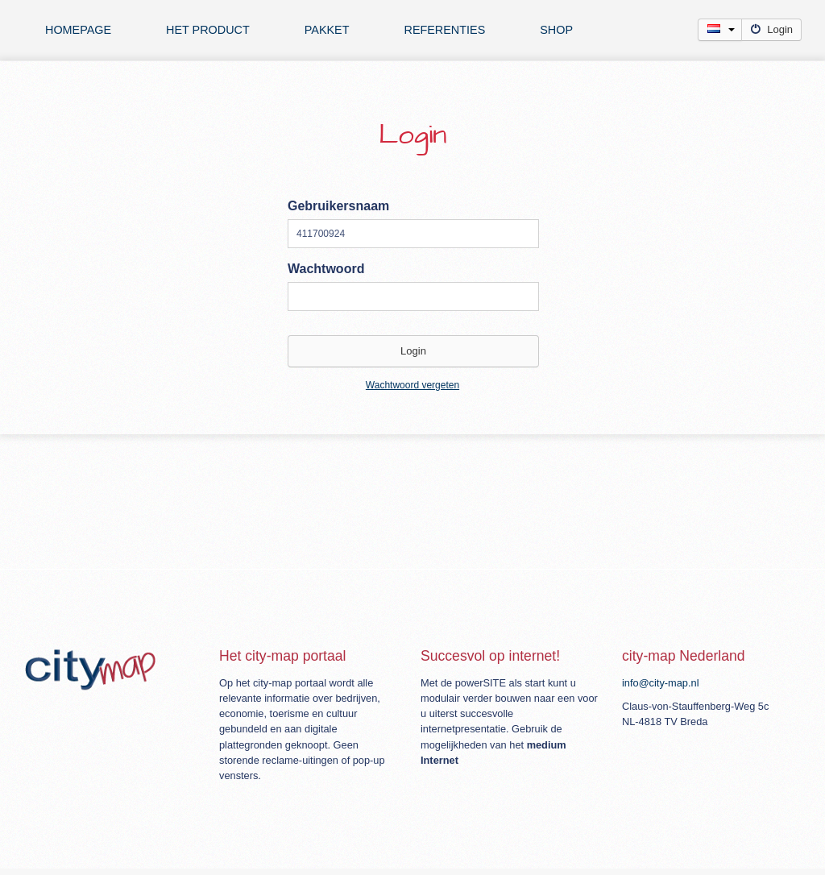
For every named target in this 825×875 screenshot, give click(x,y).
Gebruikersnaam (338, 206)
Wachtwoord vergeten (412, 385)
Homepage (78, 29)
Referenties (444, 29)
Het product (208, 29)
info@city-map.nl (660, 683)
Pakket (327, 29)
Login (771, 29)
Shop (556, 29)
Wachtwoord (326, 269)
